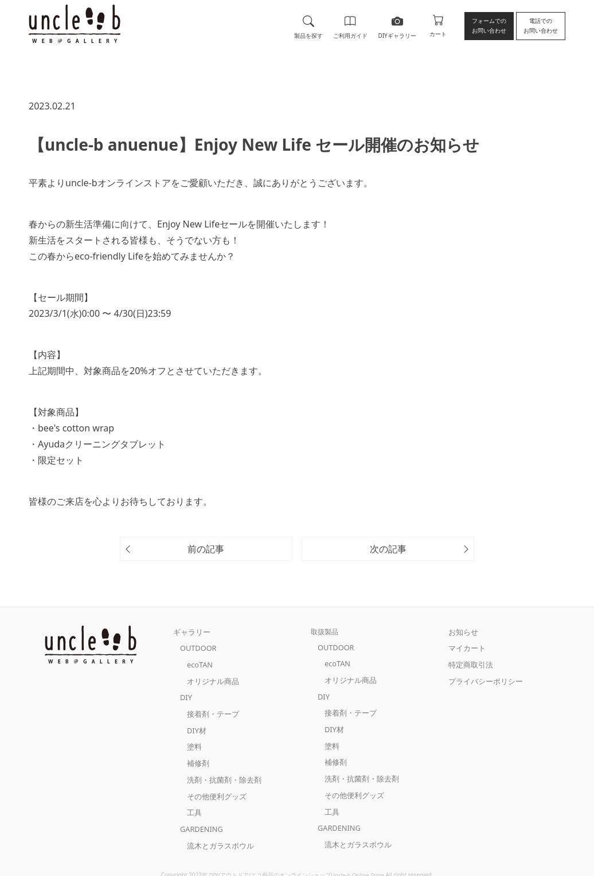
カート (438, 25)
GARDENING (200, 817)
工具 (194, 802)
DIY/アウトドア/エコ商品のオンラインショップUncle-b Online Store (297, 862)
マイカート (465, 647)
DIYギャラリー (396, 25)
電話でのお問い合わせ (540, 26)
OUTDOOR (197, 647)
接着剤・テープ (211, 709)
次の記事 (388, 549)
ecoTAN (199, 662)
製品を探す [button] (308, 25)
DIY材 (196, 724)
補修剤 (197, 755)
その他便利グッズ (214, 786)
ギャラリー (190, 632)
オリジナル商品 (211, 678)
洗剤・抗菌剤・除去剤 (221, 771)
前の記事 (205, 549)
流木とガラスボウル (218, 833)
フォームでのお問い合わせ (489, 26)
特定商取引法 (469, 662)
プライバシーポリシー (482, 678)
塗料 (194, 740)
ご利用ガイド (350, 25)
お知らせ (462, 632)
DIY (186, 693)
